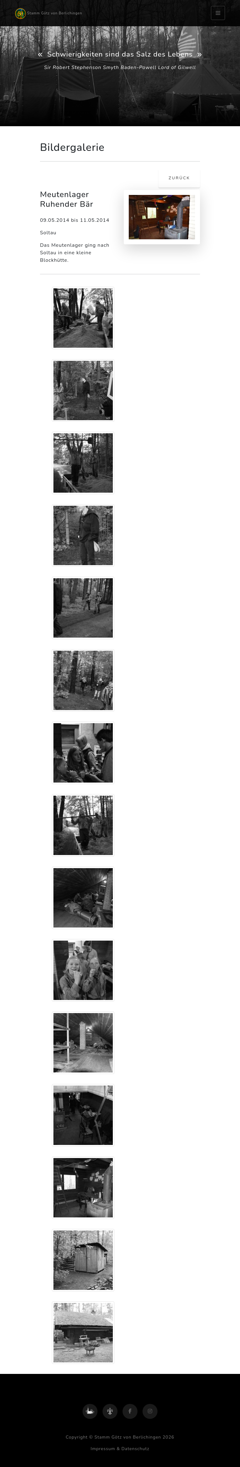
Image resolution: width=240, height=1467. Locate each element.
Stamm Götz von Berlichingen (48, 13)
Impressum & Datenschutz (120, 1449)
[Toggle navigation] (218, 13)
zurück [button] (179, 178)
